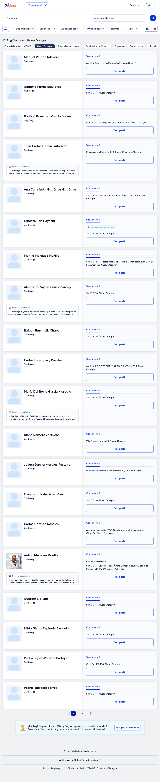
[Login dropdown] (151, 5)
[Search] (153, 18)
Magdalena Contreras (69, 46)
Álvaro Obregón (45, 46)
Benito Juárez (137, 46)
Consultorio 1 (93, 55)
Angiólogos (56, 768)
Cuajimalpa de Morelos (98, 46)
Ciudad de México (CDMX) (18, 46)
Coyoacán (119, 46)
